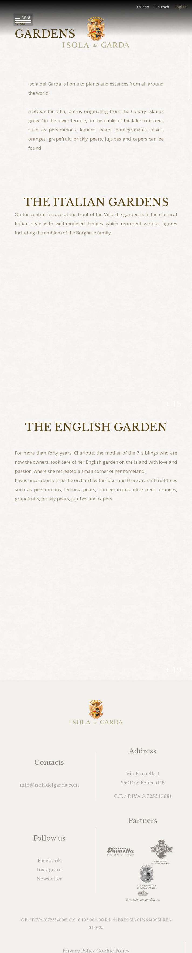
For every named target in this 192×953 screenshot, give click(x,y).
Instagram (49, 870)
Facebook (49, 860)
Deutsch (162, 6)
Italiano (142, 6)
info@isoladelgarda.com (49, 785)
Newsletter (49, 879)
